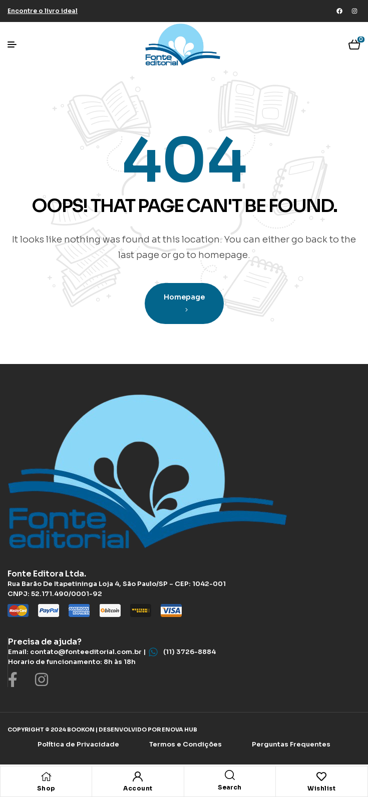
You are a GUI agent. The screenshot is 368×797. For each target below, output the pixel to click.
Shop (46, 788)
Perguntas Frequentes (291, 744)
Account (138, 788)
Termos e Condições (185, 744)
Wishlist (321, 788)
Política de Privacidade (78, 744)
